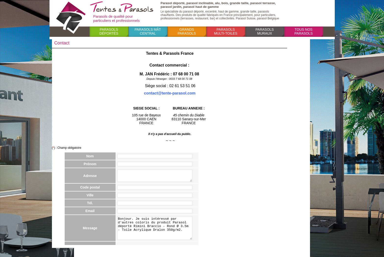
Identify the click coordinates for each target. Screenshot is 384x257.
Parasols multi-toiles (225, 31)
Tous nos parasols (303, 31)
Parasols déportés (108, 31)
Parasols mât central (148, 31)
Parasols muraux (264, 31)
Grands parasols (187, 31)
